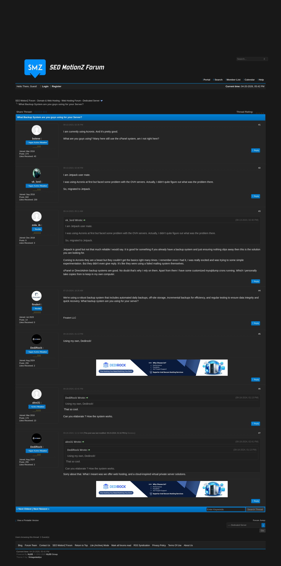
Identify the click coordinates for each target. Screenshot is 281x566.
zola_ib (36, 225)
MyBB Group (52, 554)
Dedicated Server (91, 100)
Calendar (249, 79)
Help (260, 79)
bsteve (36, 138)
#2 (259, 168)
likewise (131, 433)
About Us (188, 545)
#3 (259, 211)
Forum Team (31, 545)
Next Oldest (24, 509)
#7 (259, 433)
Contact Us (44, 545)
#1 (259, 125)
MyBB (30, 554)
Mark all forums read (121, 545)
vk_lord (36, 181)
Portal (206, 79)
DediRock (36, 347)
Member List (232, 79)
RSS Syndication (142, 545)
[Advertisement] (140, 26)
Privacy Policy (159, 545)
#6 (259, 389)
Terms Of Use (174, 545)
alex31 (36, 402)
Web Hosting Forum (71, 100)
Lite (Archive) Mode (99, 545)
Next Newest (40, 509)
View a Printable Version (28, 520)
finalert (36, 304)
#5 (259, 334)
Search (218, 79)
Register (55, 86)
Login (44, 86)
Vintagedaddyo (35, 557)
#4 (259, 290)
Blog (20, 545)
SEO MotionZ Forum (25, 100)
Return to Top (81, 545)
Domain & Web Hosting (48, 100)
